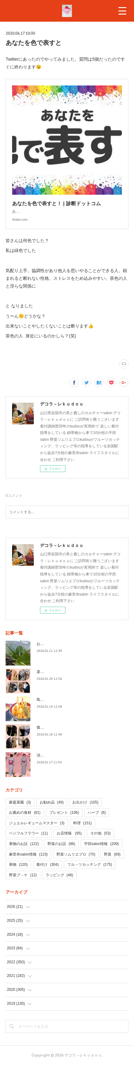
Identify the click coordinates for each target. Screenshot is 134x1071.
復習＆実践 (46, 733)
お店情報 (69, 839)
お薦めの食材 (24, 819)
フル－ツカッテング (89, 871)
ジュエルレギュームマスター (37, 829)
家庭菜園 (20, 808)
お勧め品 (52, 808)
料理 (82, 829)
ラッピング (59, 881)
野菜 (112, 860)
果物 (18, 871)
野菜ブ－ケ (23, 881)
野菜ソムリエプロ (75, 860)
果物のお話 (24, 850)
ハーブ (97, 819)
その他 (100, 839)
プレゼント (64, 819)
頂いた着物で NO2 (53, 761)
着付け (47, 871)
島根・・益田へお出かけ (57, 706)
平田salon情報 (101, 850)
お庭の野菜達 (48, 650)
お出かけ (85, 808)
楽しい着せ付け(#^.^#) (55, 678)
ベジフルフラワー (28, 839)
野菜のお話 (61, 850)
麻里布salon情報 (28, 860)
